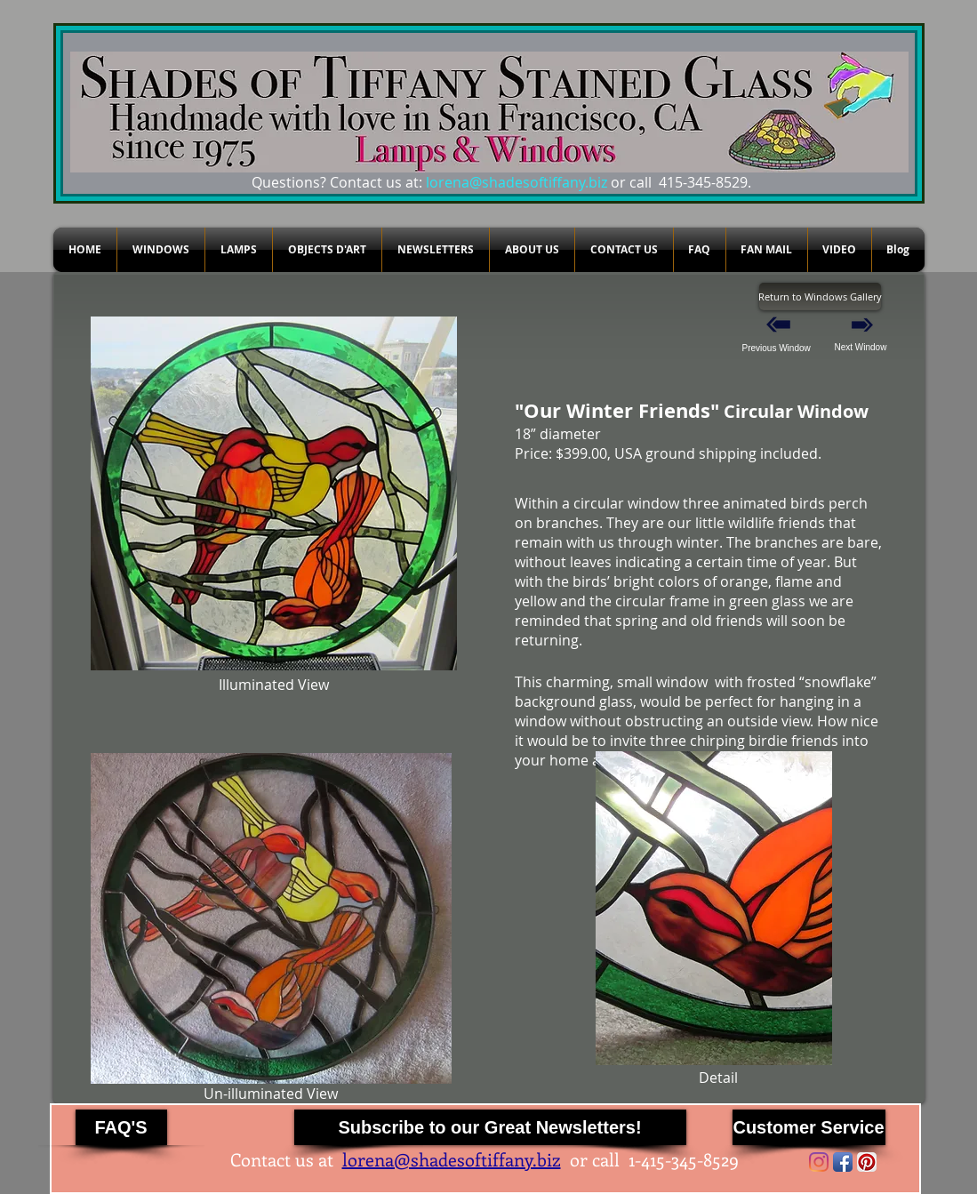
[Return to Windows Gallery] (820, 296)
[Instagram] (819, 1162)
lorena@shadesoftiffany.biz (516, 182)
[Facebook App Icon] (843, 1162)
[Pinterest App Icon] (867, 1162)
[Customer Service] (809, 1127)
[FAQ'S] (121, 1127)
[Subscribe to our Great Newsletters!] (490, 1127)
